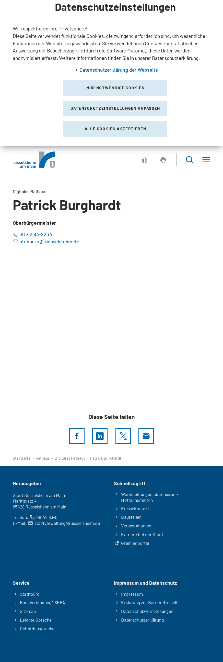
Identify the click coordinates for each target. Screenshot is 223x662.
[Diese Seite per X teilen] (123, 436)
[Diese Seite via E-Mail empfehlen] (146, 436)
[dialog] (111, 73)
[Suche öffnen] (189, 160)
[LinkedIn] (100, 436)
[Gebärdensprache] (163, 160)
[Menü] (206, 160)
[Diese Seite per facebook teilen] (77, 436)
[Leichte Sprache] (145, 160)
